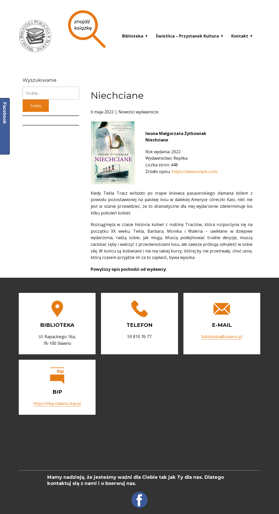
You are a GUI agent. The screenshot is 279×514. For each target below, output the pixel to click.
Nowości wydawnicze (138, 112)
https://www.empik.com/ (195, 171)
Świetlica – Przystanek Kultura (187, 36)
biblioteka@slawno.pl (221, 336)
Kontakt (239, 36)
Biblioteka (132, 36)
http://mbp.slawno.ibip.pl (57, 403)
